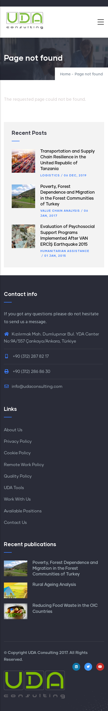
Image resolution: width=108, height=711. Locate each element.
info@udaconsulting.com (33, 386)
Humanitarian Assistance (64, 251)
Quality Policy (18, 476)
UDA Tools (14, 488)
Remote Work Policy (24, 465)
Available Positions (23, 511)
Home (65, 74)
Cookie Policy (17, 453)
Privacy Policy (18, 441)
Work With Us (17, 499)
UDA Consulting (43, 653)
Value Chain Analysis (60, 210)
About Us (13, 430)
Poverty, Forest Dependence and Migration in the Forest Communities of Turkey (65, 568)
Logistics (50, 175)
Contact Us (15, 522)
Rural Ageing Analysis (54, 585)
